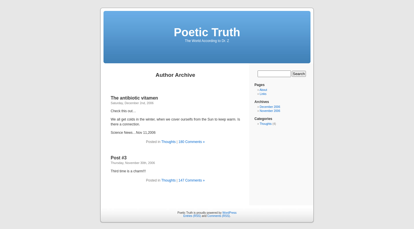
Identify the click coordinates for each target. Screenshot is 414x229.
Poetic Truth (207, 32)
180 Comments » (192, 142)
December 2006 (270, 106)
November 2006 (270, 110)
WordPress (229, 212)
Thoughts (168, 142)
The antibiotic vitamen (134, 98)
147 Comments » (192, 180)
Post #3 (118, 157)
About (263, 89)
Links (263, 94)
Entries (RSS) (192, 215)
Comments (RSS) (218, 215)
